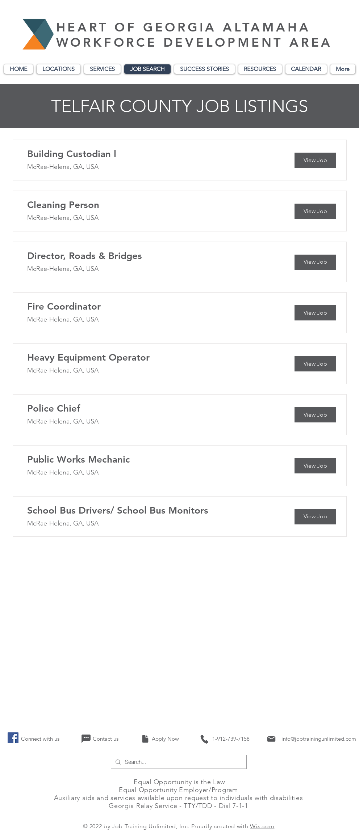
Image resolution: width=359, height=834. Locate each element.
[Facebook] (13, 737)
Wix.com (262, 826)
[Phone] (203, 739)
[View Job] (315, 160)
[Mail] (271, 738)
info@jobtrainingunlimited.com (318, 738)
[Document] (145, 738)
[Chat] (86, 739)
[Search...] (178, 762)
